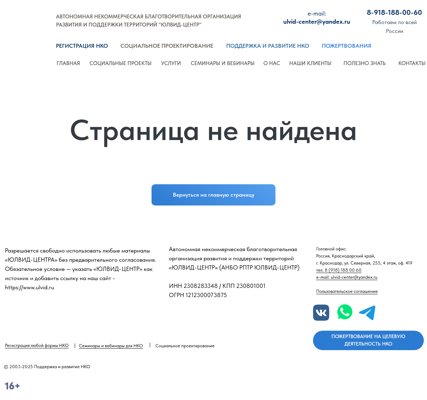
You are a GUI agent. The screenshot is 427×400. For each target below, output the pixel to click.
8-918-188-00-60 (394, 12)
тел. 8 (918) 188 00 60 (338, 270)
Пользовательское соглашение (347, 291)
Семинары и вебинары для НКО (111, 345)
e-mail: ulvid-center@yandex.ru (346, 277)
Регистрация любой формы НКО (37, 345)
